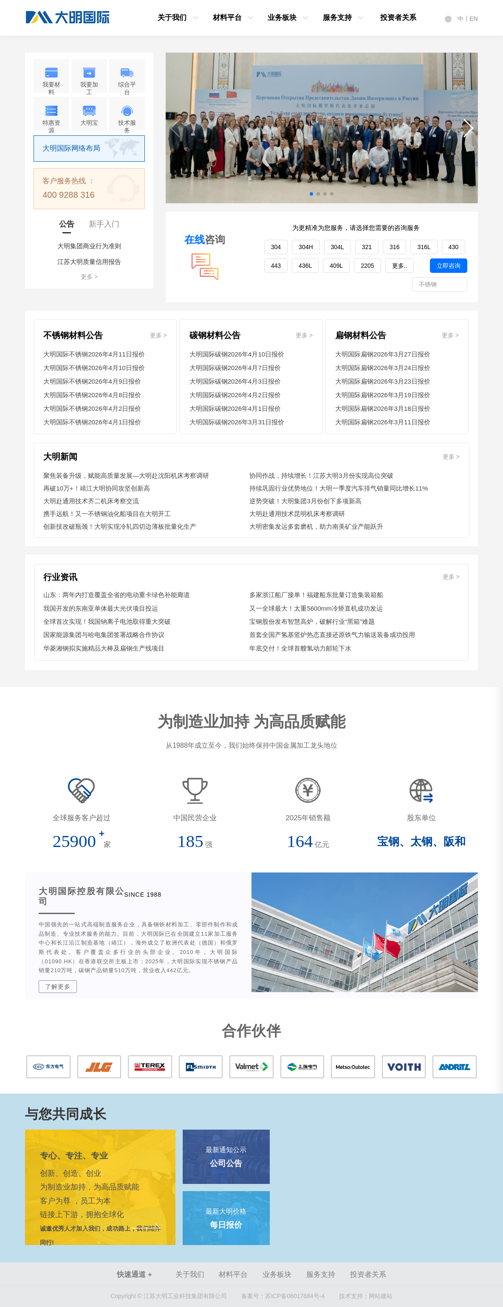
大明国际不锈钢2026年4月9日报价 (92, 381)
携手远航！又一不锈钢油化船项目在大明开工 (107, 513)
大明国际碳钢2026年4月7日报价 (235, 367)
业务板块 (282, 18)
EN (473, 19)
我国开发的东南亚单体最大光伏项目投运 (100, 608)
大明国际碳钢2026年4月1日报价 (235, 408)
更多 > (89, 276)
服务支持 (337, 18)
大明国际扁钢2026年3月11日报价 (382, 422)
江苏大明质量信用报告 (89, 261)
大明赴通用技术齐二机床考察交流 (91, 501)
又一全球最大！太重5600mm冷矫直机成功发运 (315, 608)
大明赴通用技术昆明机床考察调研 (297, 513)
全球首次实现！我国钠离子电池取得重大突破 (107, 621)
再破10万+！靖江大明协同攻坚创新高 (96, 488)
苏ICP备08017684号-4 (283, 1296)
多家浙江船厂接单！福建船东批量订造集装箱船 (316, 594)
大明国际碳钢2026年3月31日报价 (236, 422)
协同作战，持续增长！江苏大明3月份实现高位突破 (321, 475)
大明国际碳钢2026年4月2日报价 (235, 394)
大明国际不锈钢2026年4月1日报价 (92, 422)
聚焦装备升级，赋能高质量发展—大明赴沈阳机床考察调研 (126, 475)
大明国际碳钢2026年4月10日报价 (236, 354)
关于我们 (172, 18)
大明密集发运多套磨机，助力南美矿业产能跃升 (316, 526)
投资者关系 (398, 18)
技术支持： (354, 1296)
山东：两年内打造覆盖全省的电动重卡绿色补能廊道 (116, 594)
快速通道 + (134, 1275)
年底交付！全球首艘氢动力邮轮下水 (300, 648)
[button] (468, 128)
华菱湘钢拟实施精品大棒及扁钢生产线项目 (103, 648)
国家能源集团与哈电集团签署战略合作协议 (103, 634)
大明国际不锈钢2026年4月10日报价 (93, 367)
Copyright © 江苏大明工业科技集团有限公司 (168, 1296)
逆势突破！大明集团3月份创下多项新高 (305, 501)
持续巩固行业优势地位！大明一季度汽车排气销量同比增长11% (338, 488)
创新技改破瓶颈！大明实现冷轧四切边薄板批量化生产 (119, 526)
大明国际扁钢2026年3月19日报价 (382, 394)
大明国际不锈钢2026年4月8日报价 (92, 394)
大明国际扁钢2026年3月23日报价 (382, 381)
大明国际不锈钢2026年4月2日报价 (92, 408)
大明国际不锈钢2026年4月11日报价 (93, 354)
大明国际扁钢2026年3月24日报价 (382, 367)
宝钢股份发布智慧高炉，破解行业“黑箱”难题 (312, 621)
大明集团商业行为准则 (89, 246)
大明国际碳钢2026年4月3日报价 (235, 381)
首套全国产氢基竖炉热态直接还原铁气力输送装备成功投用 (332, 634)
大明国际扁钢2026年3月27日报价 (382, 354)
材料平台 (227, 18)
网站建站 (381, 1296)
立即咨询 (449, 265)
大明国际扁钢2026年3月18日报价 (382, 408)
